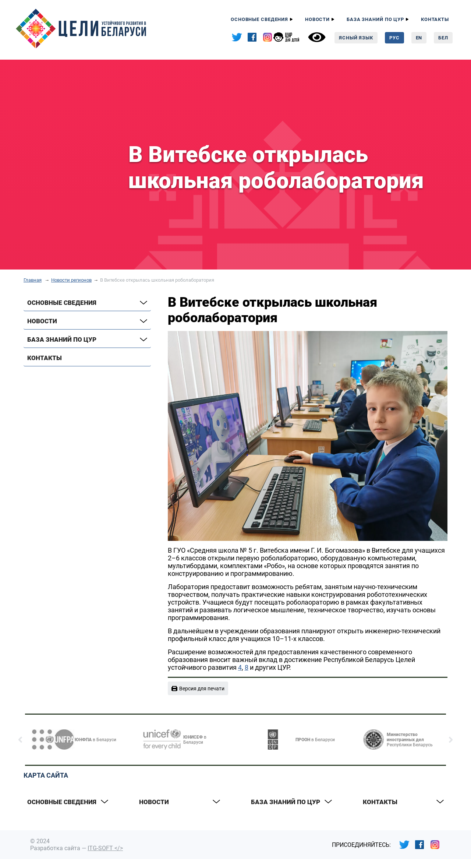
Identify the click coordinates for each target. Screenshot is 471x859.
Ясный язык (356, 38)
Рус (394, 38)
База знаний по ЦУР (375, 19)
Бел (443, 38)
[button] (20, 740)
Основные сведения (259, 19)
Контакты (435, 19)
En (419, 38)
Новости (317, 19)
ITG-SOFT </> (105, 848)
